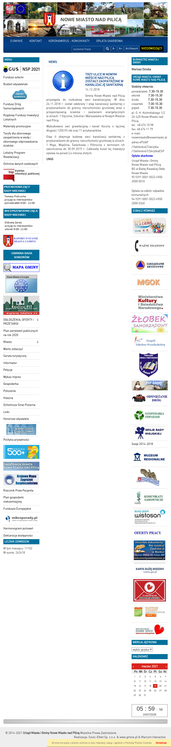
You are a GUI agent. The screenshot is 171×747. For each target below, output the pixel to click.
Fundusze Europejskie (17, 508)
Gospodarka (10, 383)
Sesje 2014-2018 (142, 444)
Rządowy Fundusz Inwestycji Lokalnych (21, 117)
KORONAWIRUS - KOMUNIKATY (69, 41)
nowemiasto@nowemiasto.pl (149, 137)
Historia (8, 398)
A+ (120, 48)
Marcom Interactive (153, 737)
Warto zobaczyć (13, 349)
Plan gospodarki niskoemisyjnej (13, 499)
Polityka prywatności (16, 439)
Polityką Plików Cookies (138, 742)
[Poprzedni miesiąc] (133, 666)
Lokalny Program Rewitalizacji (14, 155)
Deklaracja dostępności (18, 535)
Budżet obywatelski (15, 84)
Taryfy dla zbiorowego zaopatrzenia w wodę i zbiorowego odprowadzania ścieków (20, 139)
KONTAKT (35, 41)
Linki (6, 412)
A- (114, 48)
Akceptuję (161, 742)
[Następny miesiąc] (166, 666)
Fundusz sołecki (13, 77)
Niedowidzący (151, 48)
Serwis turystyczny (14, 356)
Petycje (7, 370)
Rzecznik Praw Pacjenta (18, 490)
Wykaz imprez (12, 377)
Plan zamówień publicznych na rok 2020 (20, 333)
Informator (10, 363)
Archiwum (132, 48)
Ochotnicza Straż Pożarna (19, 405)
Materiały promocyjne (17, 126)
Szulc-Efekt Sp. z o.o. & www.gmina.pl (113, 737)
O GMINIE (16, 41)
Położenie (9, 391)
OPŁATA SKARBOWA (109, 41)
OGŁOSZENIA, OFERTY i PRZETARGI (18, 322)
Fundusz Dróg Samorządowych (13, 106)
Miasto (7, 342)
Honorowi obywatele (16, 419)
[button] (37, 320)
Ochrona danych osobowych (20, 163)
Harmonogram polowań (18, 528)
